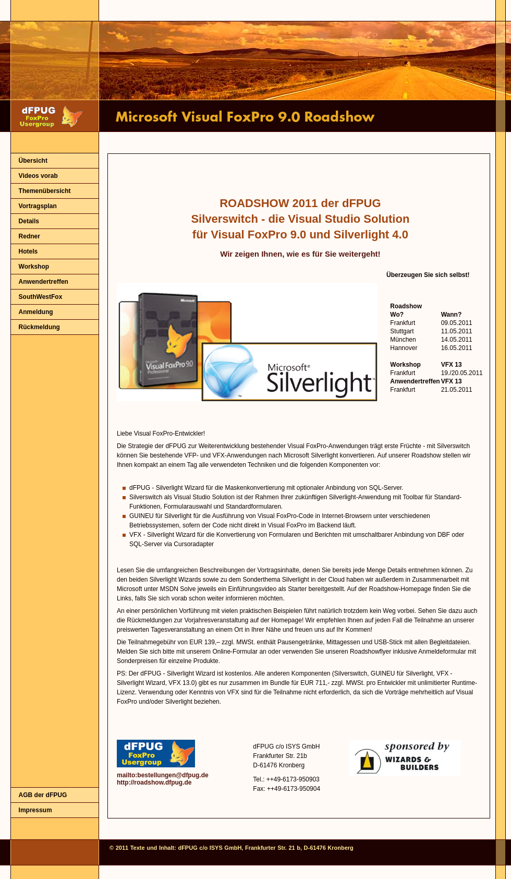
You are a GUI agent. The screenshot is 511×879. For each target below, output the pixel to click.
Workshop (34, 266)
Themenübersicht (45, 191)
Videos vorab (38, 175)
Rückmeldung (39, 327)
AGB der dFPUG (43, 795)
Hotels (28, 251)
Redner (29, 236)
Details (29, 221)
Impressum (35, 810)
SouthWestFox (41, 296)
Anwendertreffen (43, 281)
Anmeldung (36, 312)
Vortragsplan (38, 206)
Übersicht (33, 160)
